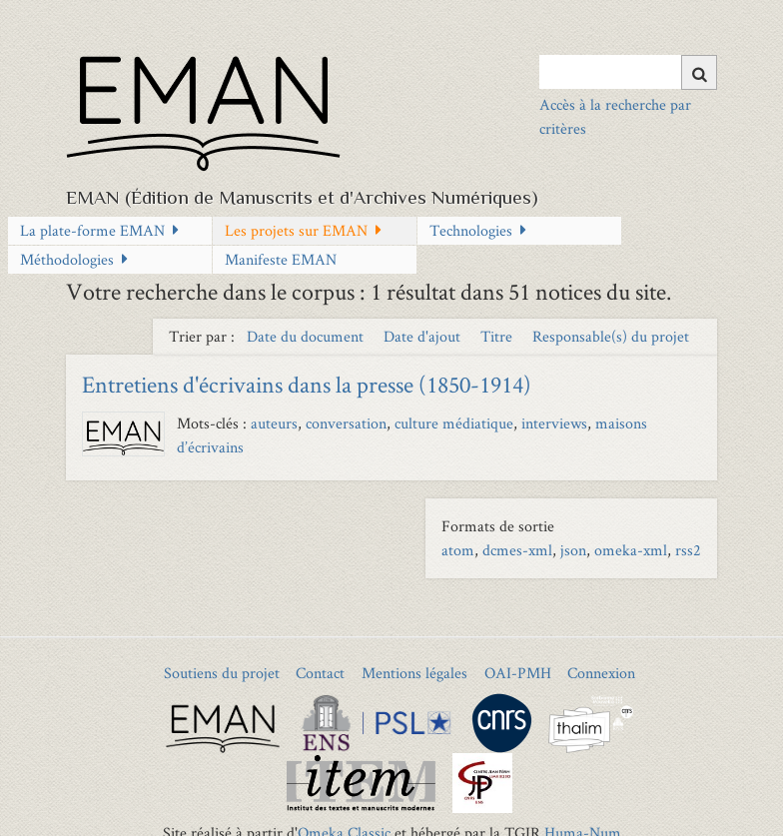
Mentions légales (414, 672)
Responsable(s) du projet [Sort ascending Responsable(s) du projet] (610, 336)
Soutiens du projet (222, 672)
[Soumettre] (699, 72)
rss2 (688, 549)
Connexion (601, 672)
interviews (554, 423)
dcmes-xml (517, 549)
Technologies (470, 230)
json (573, 549)
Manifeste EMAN (281, 259)
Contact (320, 672)
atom (457, 549)
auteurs (274, 423)
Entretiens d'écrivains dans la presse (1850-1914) (306, 384)
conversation (346, 423)
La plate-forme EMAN (92, 230)
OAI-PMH (517, 672)
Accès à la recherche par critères (615, 116)
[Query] (627, 72)
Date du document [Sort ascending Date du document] (307, 336)
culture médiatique (453, 423)
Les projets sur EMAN (296, 230)
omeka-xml (630, 549)
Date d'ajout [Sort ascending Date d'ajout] (424, 336)
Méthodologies (67, 259)
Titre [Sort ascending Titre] (498, 336)
